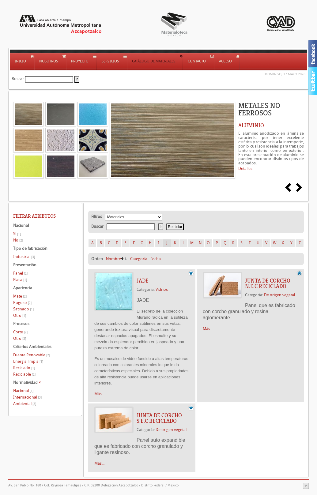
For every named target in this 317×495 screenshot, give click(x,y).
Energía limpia (28, 361)
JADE (143, 280)
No (18, 240)
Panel (20, 273)
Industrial (24, 256)
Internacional (27, 397)
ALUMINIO (251, 125)
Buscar (18, 79)
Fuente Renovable (31, 355)
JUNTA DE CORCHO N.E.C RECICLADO (267, 283)
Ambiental (24, 403)
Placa (20, 279)
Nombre (113, 259)
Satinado (23, 309)
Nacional (23, 390)
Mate (20, 296)
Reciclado (24, 368)
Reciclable (24, 374)
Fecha (155, 259)
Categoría (138, 259)
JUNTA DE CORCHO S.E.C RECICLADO (159, 418)
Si (17, 233)
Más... (99, 394)
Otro (19, 315)
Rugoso (22, 302)
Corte (20, 332)
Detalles (245, 168)
